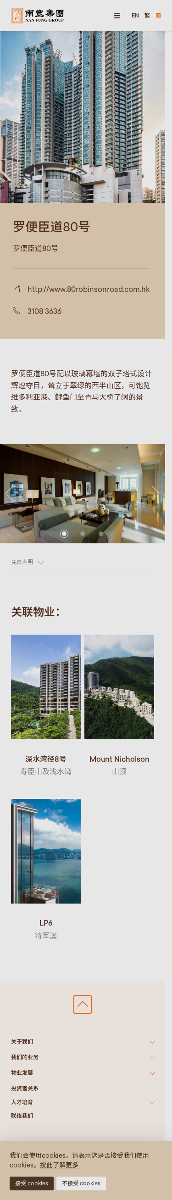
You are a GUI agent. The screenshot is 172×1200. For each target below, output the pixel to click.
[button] (9, 484)
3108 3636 (44, 311)
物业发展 (22, 1073)
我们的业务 (25, 1057)
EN (135, 15)
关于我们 (22, 1041)
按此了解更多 (59, 1165)
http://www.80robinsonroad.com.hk (89, 289)
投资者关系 (25, 1088)
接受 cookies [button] (31, 1183)
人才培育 (22, 1102)
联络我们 (22, 1116)
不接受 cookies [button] (81, 1183)
